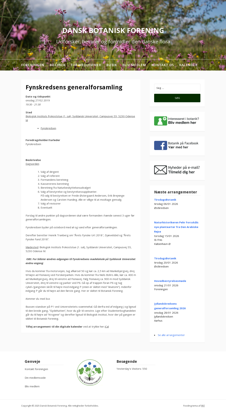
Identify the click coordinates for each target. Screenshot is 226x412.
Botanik (58, 65)
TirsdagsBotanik (165, 199)
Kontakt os (162, 65)
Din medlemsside (35, 377)
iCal (107, 326)
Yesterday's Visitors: (129, 368)
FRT (203, 405)
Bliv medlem (134, 65)
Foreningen (32, 65)
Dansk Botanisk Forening (113, 30)
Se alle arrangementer (171, 335)
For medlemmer (86, 65)
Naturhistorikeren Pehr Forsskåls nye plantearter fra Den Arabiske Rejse (176, 227)
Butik (111, 65)
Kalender (188, 65)
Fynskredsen (48, 128)
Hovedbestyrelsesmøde (170, 281)
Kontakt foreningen (36, 369)
